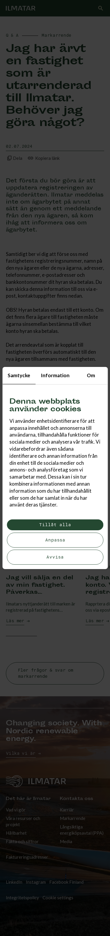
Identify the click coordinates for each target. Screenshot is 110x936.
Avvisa (55, 557)
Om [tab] (91, 375)
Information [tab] (55, 375)
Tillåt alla (55, 525)
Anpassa (55, 540)
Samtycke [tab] (19, 375)
